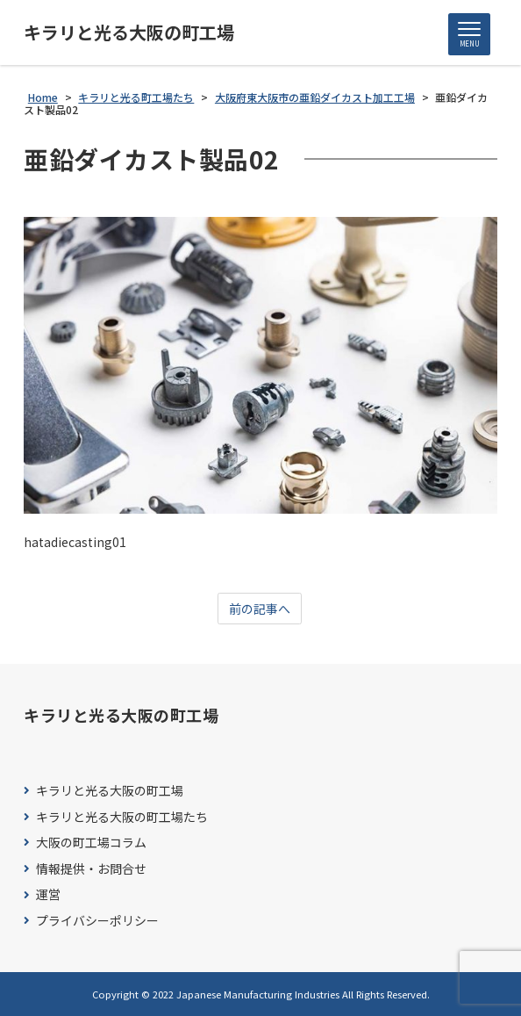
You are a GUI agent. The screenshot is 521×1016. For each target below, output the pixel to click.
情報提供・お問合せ (91, 869)
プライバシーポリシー (97, 920)
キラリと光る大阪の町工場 (129, 32)
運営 (48, 894)
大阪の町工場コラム (91, 842)
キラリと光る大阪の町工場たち (122, 817)
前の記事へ (259, 608)
